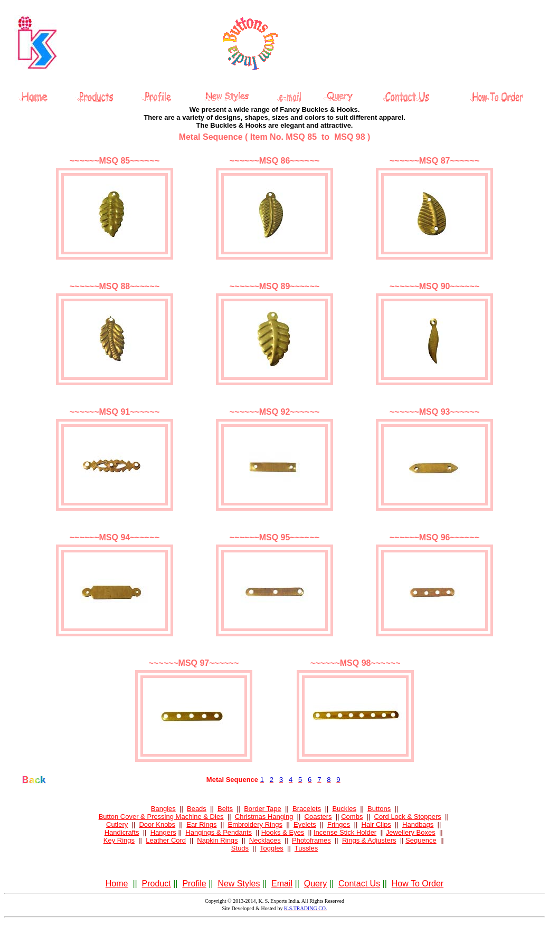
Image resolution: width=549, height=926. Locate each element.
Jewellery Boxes (411, 832)
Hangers (163, 832)
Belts (225, 809)
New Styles (238, 883)
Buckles (344, 809)
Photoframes (311, 840)
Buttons (379, 809)
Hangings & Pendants (218, 832)
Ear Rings (201, 824)
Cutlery (117, 824)
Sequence (421, 840)
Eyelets (305, 824)
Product (156, 883)
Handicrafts (122, 832)
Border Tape (262, 809)
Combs (352, 816)
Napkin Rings (217, 840)
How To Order (417, 883)
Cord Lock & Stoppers (407, 816)
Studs (240, 848)
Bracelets (306, 809)
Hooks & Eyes (283, 832)
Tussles (306, 848)
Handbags (417, 824)
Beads (196, 809)
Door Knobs (157, 824)
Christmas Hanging (264, 816)
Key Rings (119, 840)
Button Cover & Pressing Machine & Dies (161, 816)
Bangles (163, 809)
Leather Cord (166, 840)
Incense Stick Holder (345, 832)
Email (281, 883)
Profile (194, 883)
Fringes (338, 824)
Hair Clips (376, 824)
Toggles (271, 848)
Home (117, 883)
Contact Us (359, 883)
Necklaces (265, 840)
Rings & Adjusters (369, 840)
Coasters (318, 816)
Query (315, 883)
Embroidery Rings (255, 824)
